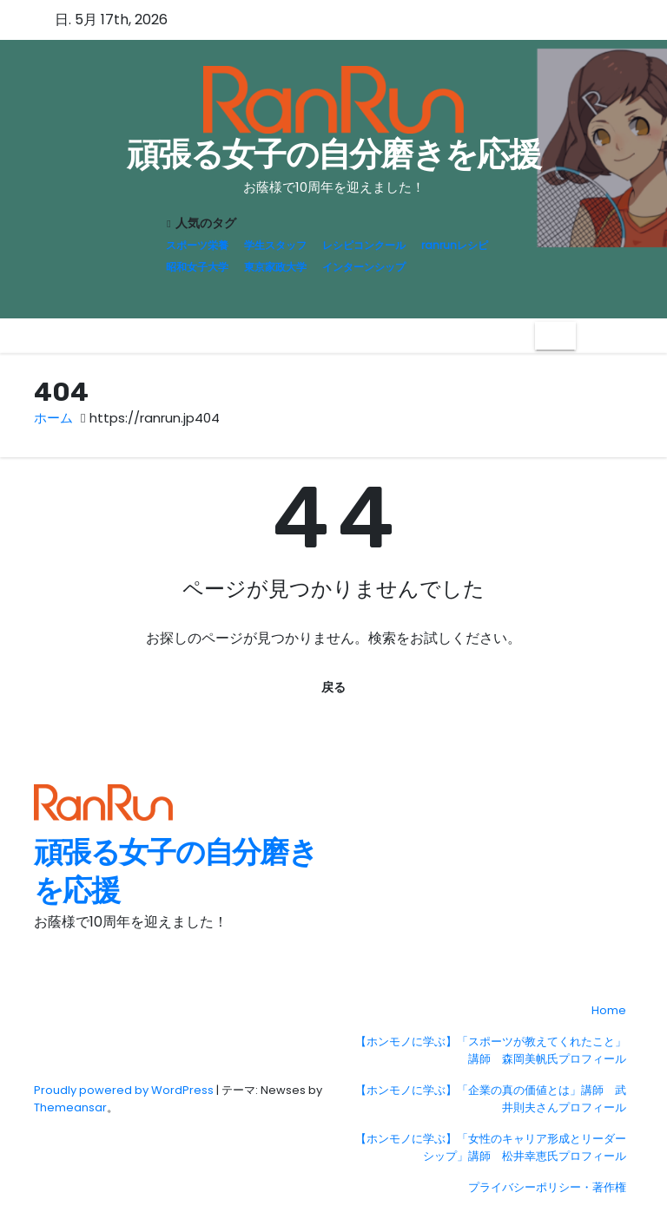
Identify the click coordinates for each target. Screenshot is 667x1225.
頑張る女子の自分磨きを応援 (333, 154)
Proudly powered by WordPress (125, 1090)
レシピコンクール (364, 245)
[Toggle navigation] (555, 336)
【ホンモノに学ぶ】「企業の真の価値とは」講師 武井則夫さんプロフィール (490, 1099)
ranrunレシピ (454, 245)
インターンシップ (364, 266)
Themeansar (70, 1107)
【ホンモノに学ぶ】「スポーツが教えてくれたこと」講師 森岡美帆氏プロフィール (490, 1050)
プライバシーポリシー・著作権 (547, 1187)
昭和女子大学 (197, 266)
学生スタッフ (275, 245)
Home (608, 1010)
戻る (333, 687)
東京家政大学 (275, 266)
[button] (589, 335)
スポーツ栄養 (197, 245)
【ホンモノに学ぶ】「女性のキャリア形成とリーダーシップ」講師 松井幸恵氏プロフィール (490, 1147)
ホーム (53, 418)
